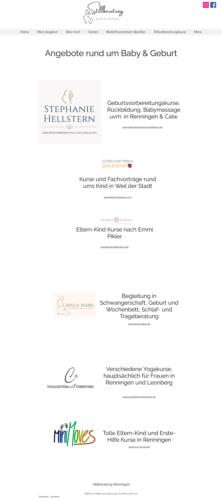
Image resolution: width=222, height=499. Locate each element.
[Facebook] (213, 5)
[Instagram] (206, 5)
